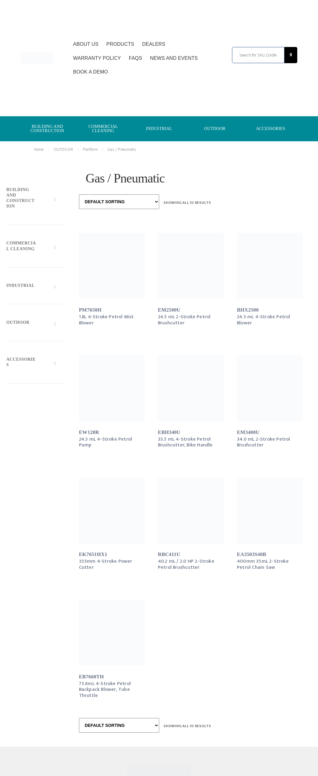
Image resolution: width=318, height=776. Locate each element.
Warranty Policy (97, 58)
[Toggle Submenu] (35, 199)
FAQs (135, 58)
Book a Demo (90, 71)
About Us (85, 44)
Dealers (153, 44)
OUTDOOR (215, 128)
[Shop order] (119, 201)
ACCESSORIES (270, 128)
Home (39, 149)
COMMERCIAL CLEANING (103, 128)
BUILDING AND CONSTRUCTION (47, 128)
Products (120, 44)
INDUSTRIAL (159, 128)
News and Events (174, 58)
